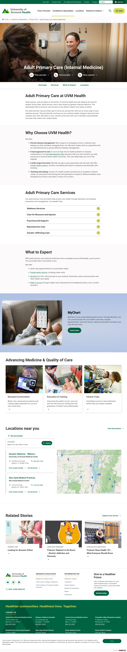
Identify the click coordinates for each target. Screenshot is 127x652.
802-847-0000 (11, 626)
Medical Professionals (72, 590)
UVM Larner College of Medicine (47, 583)
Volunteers (68, 583)
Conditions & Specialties (63, 11)
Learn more (74, 332)
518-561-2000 (100, 626)
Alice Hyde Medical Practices (22, 479)
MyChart (120, 2)
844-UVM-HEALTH (16, 591)
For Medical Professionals (72, 2)
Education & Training (57, 398)
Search (48, 445)
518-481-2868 (38, 486)
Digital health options (38, 274)
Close (112, 641)
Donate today (101, 595)
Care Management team (55, 154)
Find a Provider (44, 11)
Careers (94, 2)
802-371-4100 (70, 626)
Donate (86, 2)
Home (7, 19)
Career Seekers (70, 586)
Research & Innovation (19, 398)
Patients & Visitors (94, 11)
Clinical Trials (56, 2)
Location (10, 443)
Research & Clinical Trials (44, 580)
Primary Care (33, 19)
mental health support (39, 165)
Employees (68, 596)
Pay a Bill (46, 2)
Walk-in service (36, 284)
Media (67, 593)
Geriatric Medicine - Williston (22, 455)
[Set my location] (15, 437)
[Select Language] (106, 2)
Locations (79, 11)
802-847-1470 (38, 462)
